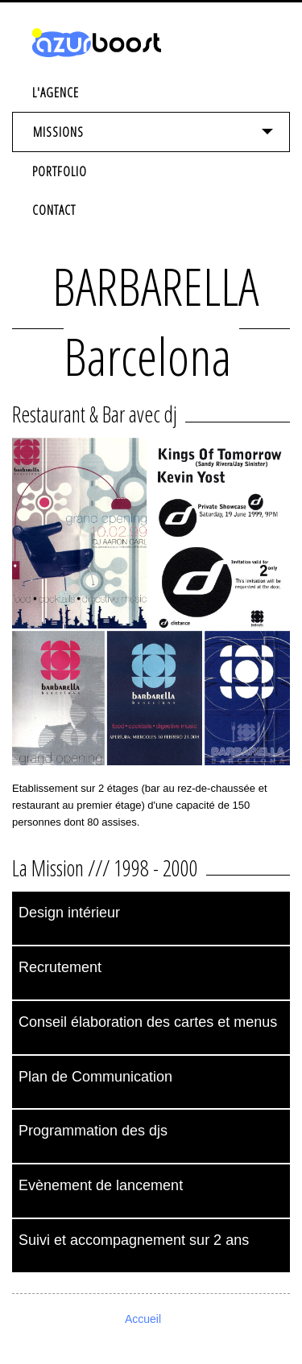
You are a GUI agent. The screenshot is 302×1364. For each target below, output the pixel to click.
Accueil (143, 1318)
